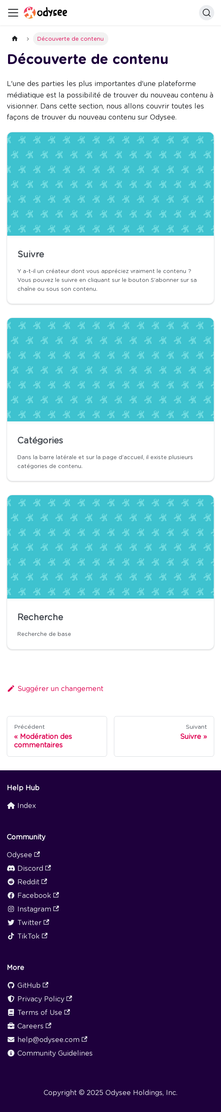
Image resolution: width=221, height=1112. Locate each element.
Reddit (27, 882)
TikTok (27, 936)
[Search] (206, 12)
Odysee (23, 855)
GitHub (27, 985)
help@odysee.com (47, 1040)
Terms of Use (38, 1013)
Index (21, 806)
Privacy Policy (39, 999)
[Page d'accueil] (15, 38)
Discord (29, 868)
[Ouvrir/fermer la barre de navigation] (13, 12)
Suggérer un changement (55, 689)
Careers (29, 1026)
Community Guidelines (50, 1053)
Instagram (33, 909)
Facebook (33, 896)
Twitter (28, 923)
